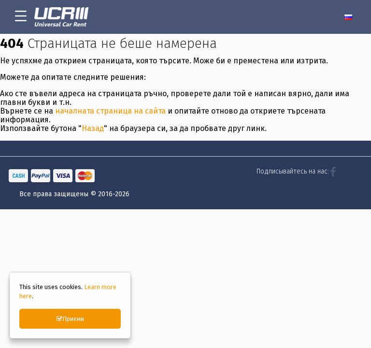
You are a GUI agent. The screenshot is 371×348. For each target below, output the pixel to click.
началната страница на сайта (110, 130)
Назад (93, 147)
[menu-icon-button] (20, 16)
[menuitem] (350, 17)
